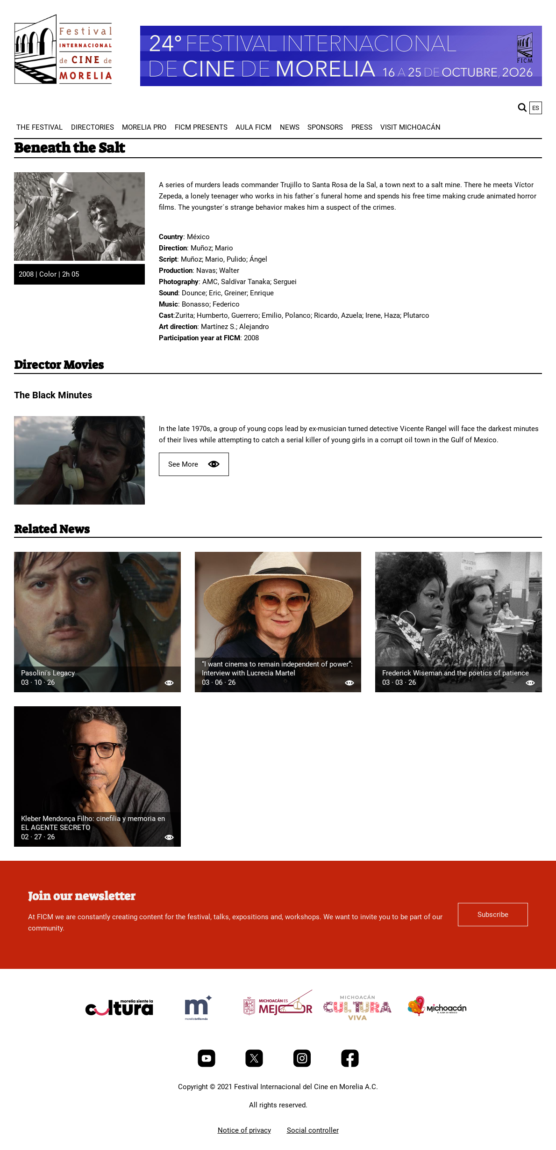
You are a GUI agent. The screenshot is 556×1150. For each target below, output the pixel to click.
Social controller (313, 1130)
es (535, 107)
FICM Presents (201, 127)
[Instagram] (303, 1065)
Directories (92, 127)
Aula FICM (253, 127)
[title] (119, 1029)
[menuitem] (39, 127)
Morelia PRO (144, 127)
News (289, 127)
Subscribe (493, 914)
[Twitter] (255, 1065)
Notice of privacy (244, 1130)
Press (361, 127)
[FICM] (63, 51)
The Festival (39, 127)
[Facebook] (350, 1065)
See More (194, 464)
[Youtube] (207, 1065)
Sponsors (325, 127)
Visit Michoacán (410, 127)
